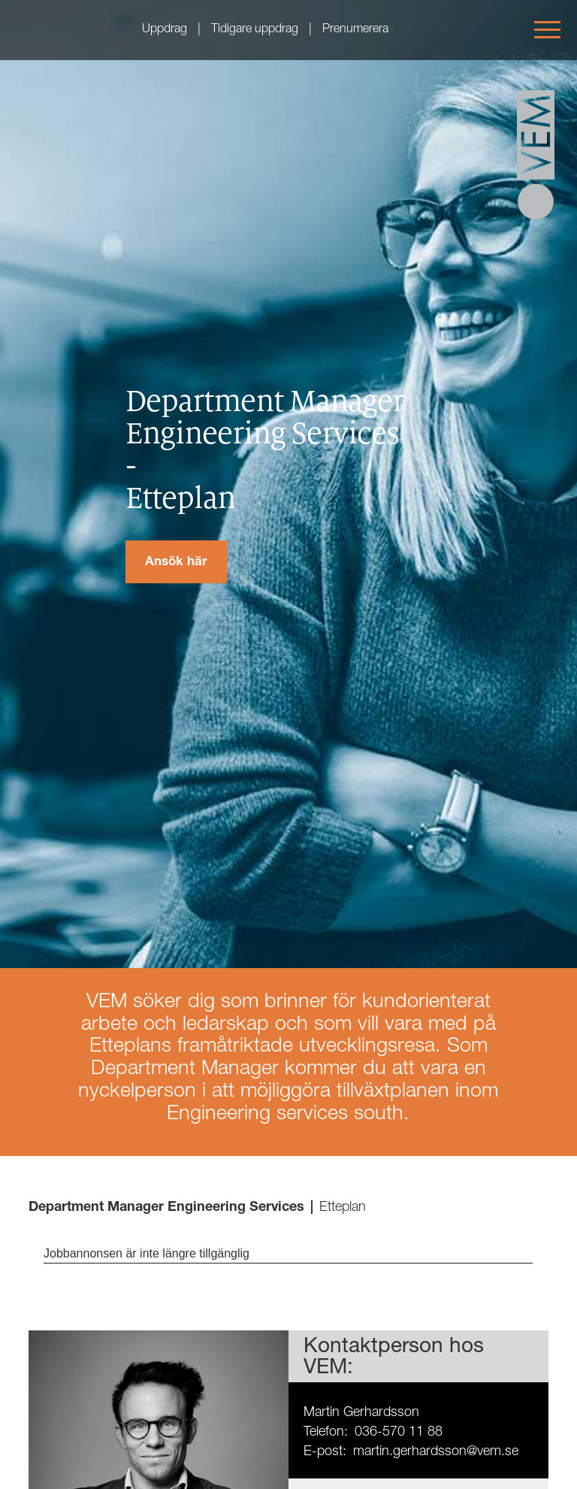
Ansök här (176, 562)
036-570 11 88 (399, 1432)
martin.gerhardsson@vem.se (435, 1452)
